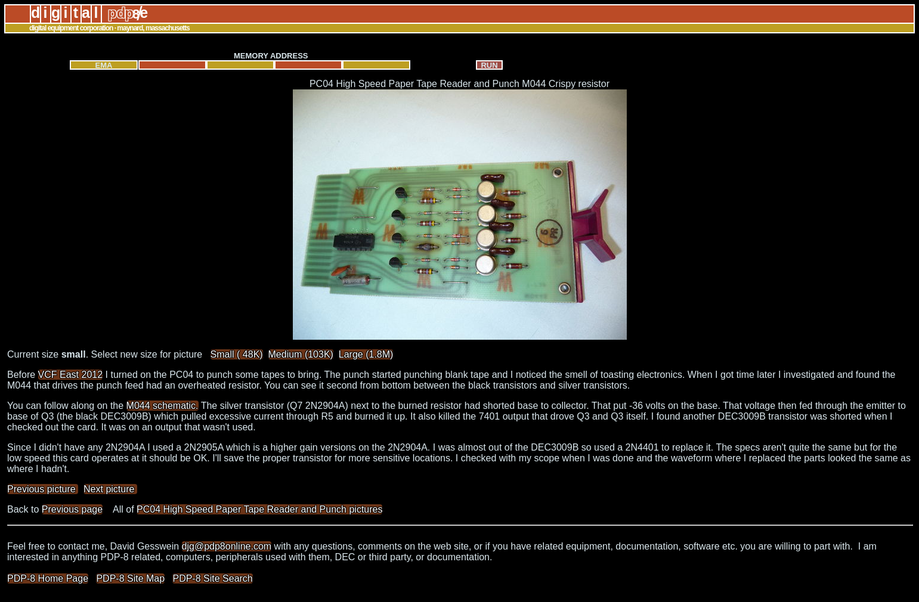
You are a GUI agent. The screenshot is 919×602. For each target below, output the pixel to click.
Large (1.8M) (366, 354)
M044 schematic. (162, 406)
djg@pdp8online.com (227, 546)
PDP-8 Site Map (130, 578)
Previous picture (42, 489)
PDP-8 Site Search (212, 578)
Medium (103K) (300, 354)
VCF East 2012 (70, 375)
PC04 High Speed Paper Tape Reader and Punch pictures (259, 509)
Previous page (72, 509)
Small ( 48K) (237, 354)
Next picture (110, 489)
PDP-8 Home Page (47, 578)
